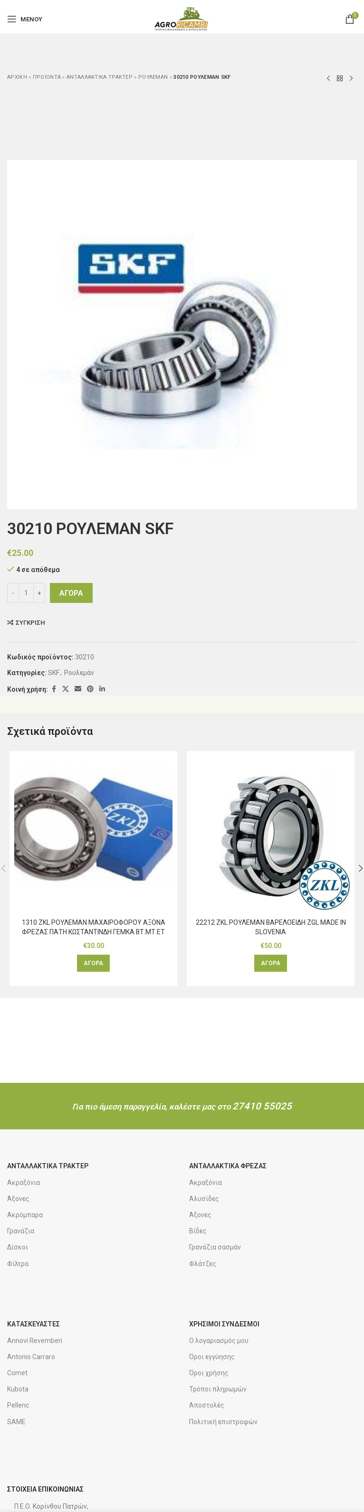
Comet (17, 1373)
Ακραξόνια (23, 1182)
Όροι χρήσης (209, 1373)
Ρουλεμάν (153, 77)
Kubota (18, 1389)
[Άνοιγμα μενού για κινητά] (24, 18)
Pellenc (18, 1405)
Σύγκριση (30, 622)
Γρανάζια (20, 1231)
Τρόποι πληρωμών (218, 1389)
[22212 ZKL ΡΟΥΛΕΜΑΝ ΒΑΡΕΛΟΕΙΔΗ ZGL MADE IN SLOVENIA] (271, 835)
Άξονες (18, 1198)
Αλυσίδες (204, 1198)
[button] (93, 963)
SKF (53, 672)
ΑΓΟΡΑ (71, 593)
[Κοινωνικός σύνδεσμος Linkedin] (102, 689)
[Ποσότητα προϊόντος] (26, 593)
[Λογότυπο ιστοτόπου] (181, 18)
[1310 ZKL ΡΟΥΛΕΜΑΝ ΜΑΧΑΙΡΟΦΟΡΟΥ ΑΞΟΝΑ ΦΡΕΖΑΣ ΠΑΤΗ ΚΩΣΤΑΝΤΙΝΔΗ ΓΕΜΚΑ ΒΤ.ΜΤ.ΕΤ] (93, 835)
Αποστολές (206, 1405)
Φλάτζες (202, 1264)
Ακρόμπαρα (25, 1215)
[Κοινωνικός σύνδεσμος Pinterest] (90, 689)
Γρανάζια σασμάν (215, 1247)
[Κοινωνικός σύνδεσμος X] (65, 689)
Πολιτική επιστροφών (223, 1422)
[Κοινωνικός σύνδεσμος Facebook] (53, 689)
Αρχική (17, 77)
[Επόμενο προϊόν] (351, 79)
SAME (16, 1422)
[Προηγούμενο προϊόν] (328, 79)
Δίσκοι (17, 1247)
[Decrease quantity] (13, 593)
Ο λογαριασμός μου (219, 1340)
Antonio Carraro (31, 1357)
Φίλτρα (18, 1264)
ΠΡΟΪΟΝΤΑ (47, 77)
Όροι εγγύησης (212, 1357)
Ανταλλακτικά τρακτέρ (100, 77)
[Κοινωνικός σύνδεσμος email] (78, 689)
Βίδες (198, 1231)
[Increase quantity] (39, 593)
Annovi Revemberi (34, 1340)
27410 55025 (262, 1106)
